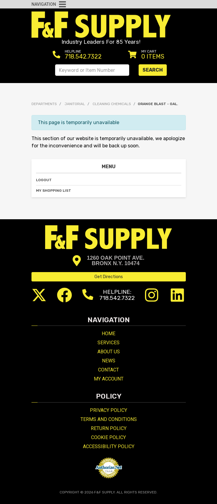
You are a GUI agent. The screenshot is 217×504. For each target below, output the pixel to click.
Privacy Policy (108, 410)
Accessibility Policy (108, 446)
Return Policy (109, 428)
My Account (108, 379)
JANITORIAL (74, 104)
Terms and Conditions (109, 419)
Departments (44, 104)
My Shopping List (53, 190)
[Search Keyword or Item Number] (92, 70)
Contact (108, 370)
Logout (44, 180)
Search (153, 70)
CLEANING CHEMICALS (112, 104)
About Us (108, 352)
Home (108, 333)
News (108, 361)
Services (108, 342)
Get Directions (108, 276)
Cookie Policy (108, 437)
